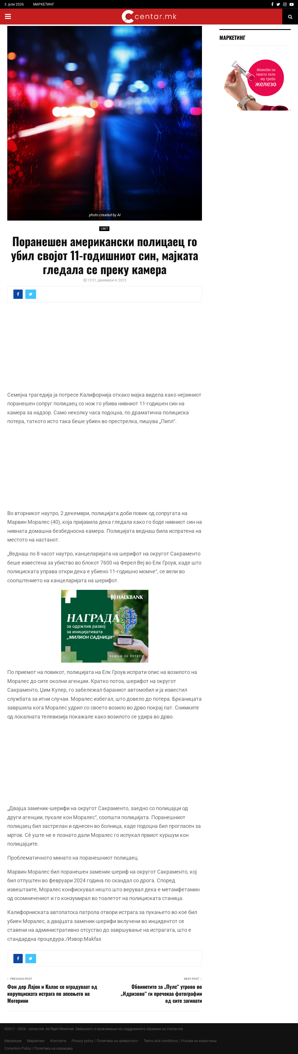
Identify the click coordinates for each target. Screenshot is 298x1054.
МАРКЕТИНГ (43, 4)
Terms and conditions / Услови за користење (180, 1041)
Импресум (13, 1041)
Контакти (58, 1041)
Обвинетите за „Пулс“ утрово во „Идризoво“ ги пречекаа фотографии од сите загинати (161, 993)
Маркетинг (36, 1041)
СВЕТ (104, 228)
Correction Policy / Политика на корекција (38, 1048)
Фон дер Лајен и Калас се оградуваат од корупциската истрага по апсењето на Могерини (52, 993)
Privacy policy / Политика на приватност (105, 1041)
